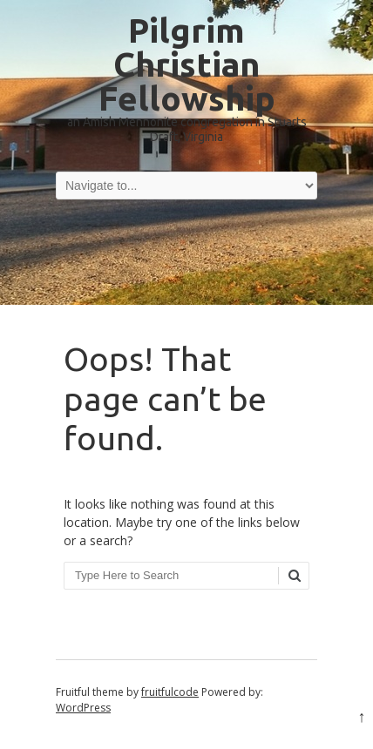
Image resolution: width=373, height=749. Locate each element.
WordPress (83, 707)
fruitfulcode (170, 692)
